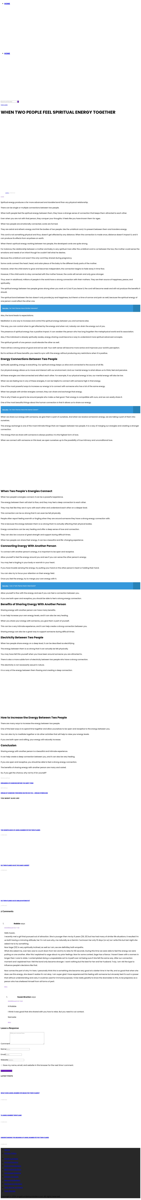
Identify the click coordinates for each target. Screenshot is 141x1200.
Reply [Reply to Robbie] (5, 986)
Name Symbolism (12, 1180)
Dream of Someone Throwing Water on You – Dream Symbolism (24, 793)
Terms (7, 1149)
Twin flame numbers (13, 1187)
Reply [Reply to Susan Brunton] (9, 1022)
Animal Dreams (11, 1162)
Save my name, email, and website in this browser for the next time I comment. (38, 1065)
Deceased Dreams (12, 1173)
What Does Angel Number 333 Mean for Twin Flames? (20, 1093)
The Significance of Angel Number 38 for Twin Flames (20, 830)
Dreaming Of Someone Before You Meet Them (17, 783)
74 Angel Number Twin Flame (11, 1115)
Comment (5, 1043)
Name (3, 1049)
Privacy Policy (10, 1153)
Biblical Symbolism (12, 1169)
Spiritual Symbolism (13, 1184)
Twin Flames (4, 105)
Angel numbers (11, 1158)
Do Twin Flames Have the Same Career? (15, 865)
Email (3, 1054)
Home (7, 3)
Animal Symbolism (12, 1166)
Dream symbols (11, 1176)
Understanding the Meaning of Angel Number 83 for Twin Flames (25, 1137)
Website (4, 1060)
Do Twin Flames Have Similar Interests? (15, 901)
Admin (7, 193)
